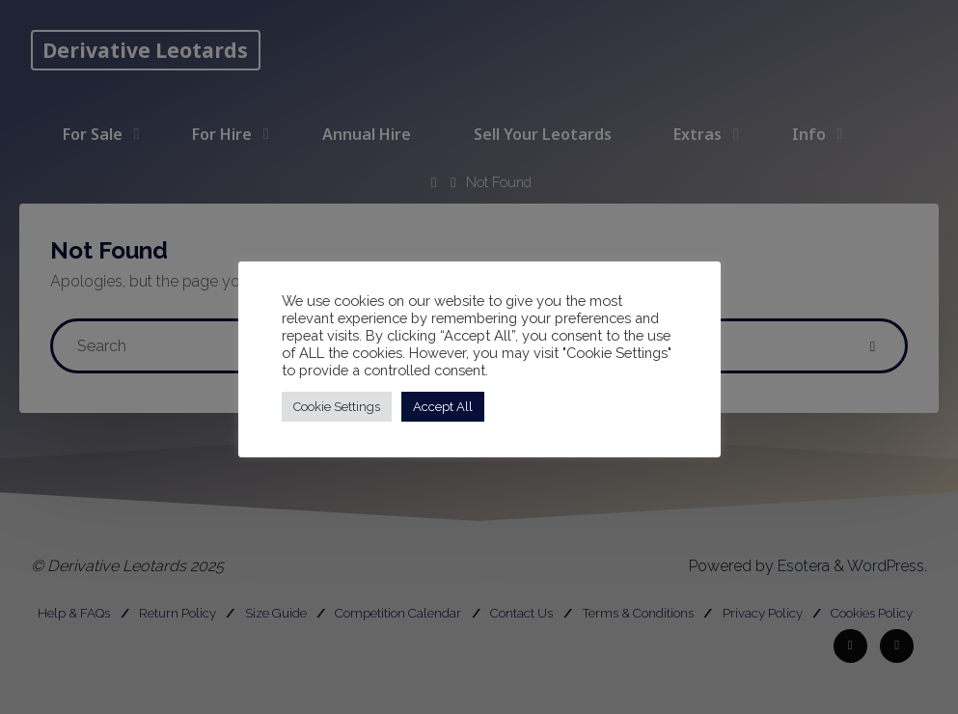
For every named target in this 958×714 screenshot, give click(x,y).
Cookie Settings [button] (336, 406)
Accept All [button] (443, 406)
